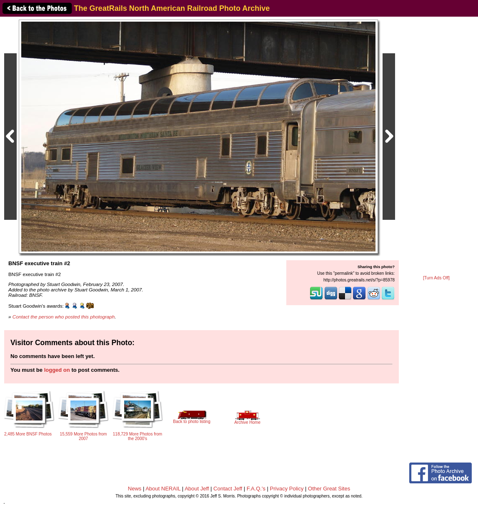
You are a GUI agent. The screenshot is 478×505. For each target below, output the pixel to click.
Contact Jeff (227, 488)
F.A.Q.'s (256, 488)
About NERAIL (162, 488)
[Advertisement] (436, 146)
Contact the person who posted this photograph (64, 316)
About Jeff (197, 488)
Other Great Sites (329, 488)
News (135, 488)
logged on (57, 370)
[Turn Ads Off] (436, 278)
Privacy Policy (287, 488)
